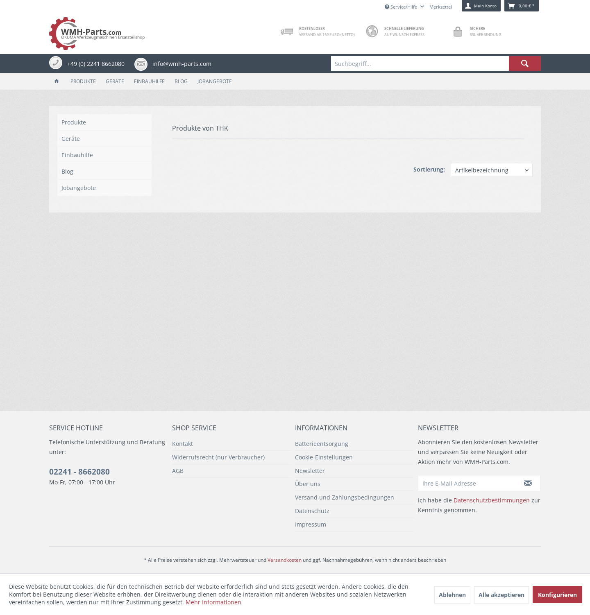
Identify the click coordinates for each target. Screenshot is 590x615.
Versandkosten (285, 559)
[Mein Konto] (481, 5)
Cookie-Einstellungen (324, 457)
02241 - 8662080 (79, 471)
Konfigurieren (557, 595)
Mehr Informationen (213, 602)
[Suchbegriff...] (436, 63)
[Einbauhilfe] (149, 81)
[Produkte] (83, 81)
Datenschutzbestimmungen (492, 500)
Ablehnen (452, 595)
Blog (67, 171)
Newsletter (310, 471)
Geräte (70, 138)
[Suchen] (525, 63)
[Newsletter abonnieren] (528, 483)
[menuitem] (436, 63)
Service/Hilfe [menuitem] (401, 7)
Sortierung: (429, 169)
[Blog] (181, 81)
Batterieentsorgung (321, 444)
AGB (178, 471)
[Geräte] (115, 81)
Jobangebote (78, 188)
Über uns (307, 484)
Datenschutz (312, 511)
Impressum (310, 524)
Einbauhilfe (77, 155)
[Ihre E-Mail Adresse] (467, 483)
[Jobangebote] (215, 81)
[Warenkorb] (521, 5)
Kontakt (182, 444)
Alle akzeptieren (501, 595)
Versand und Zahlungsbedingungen (344, 497)
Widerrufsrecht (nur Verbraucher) (218, 457)
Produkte (73, 122)
